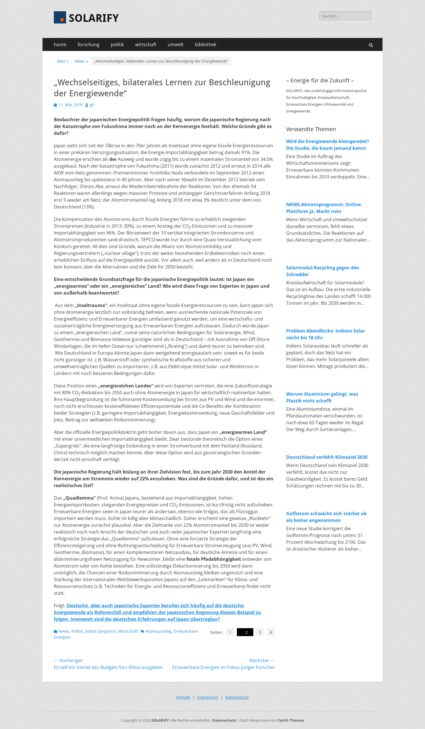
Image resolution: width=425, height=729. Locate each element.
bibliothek (205, 44)
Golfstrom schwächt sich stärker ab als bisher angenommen (326, 516)
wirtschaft (145, 44)
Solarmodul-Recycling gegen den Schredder (322, 271)
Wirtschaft (128, 631)
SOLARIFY (94, 18)
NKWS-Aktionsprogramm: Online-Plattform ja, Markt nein (324, 207)
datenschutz (237, 697)
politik (117, 44)
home (60, 44)
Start (63, 61)
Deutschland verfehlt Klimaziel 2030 (326, 457)
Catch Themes (291, 720)
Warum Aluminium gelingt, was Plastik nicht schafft (322, 397)
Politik (77, 631)
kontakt (183, 697)
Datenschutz (224, 720)
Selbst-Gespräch (100, 631)
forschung (88, 44)
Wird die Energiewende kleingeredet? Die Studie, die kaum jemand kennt (327, 144)
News (81, 61)
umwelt (176, 44)
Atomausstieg (158, 631)
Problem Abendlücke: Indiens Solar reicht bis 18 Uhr (325, 334)
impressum (207, 697)
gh (92, 104)
